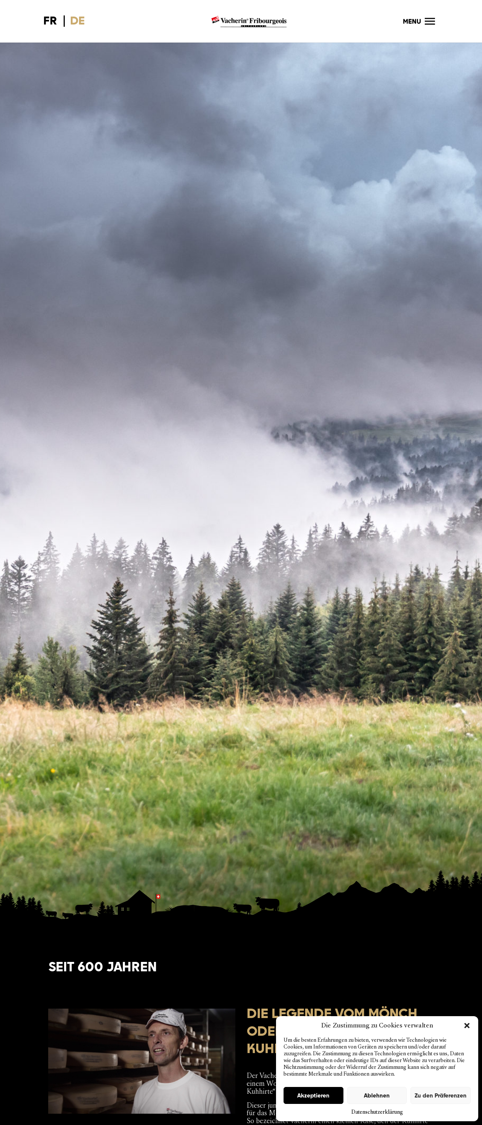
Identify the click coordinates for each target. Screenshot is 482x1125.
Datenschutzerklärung (377, 1112)
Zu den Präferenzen (441, 1095)
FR (50, 20)
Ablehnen (377, 1095)
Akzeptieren (313, 1095)
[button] (467, 1025)
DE (77, 20)
